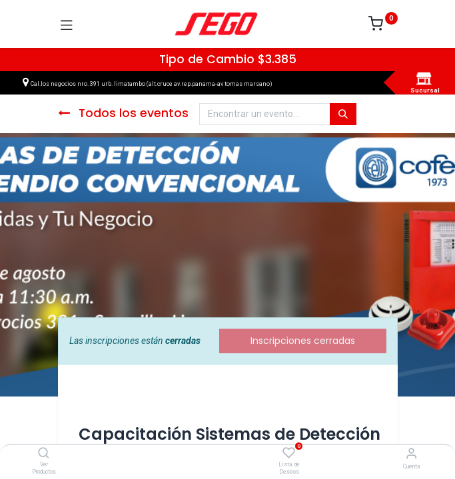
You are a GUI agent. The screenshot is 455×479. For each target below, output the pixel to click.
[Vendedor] (411, 453)
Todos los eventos (123, 113)
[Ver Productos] (43, 453)
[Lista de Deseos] (288, 453)
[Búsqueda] (343, 114)
